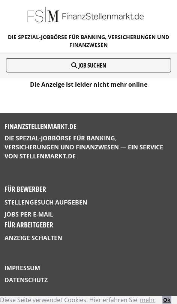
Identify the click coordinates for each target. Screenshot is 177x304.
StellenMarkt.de (48, 156)
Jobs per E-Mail (28, 214)
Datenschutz (26, 280)
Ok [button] (167, 299)
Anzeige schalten (33, 238)
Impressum (22, 268)
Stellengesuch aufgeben (45, 202)
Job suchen (88, 65)
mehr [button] (147, 300)
